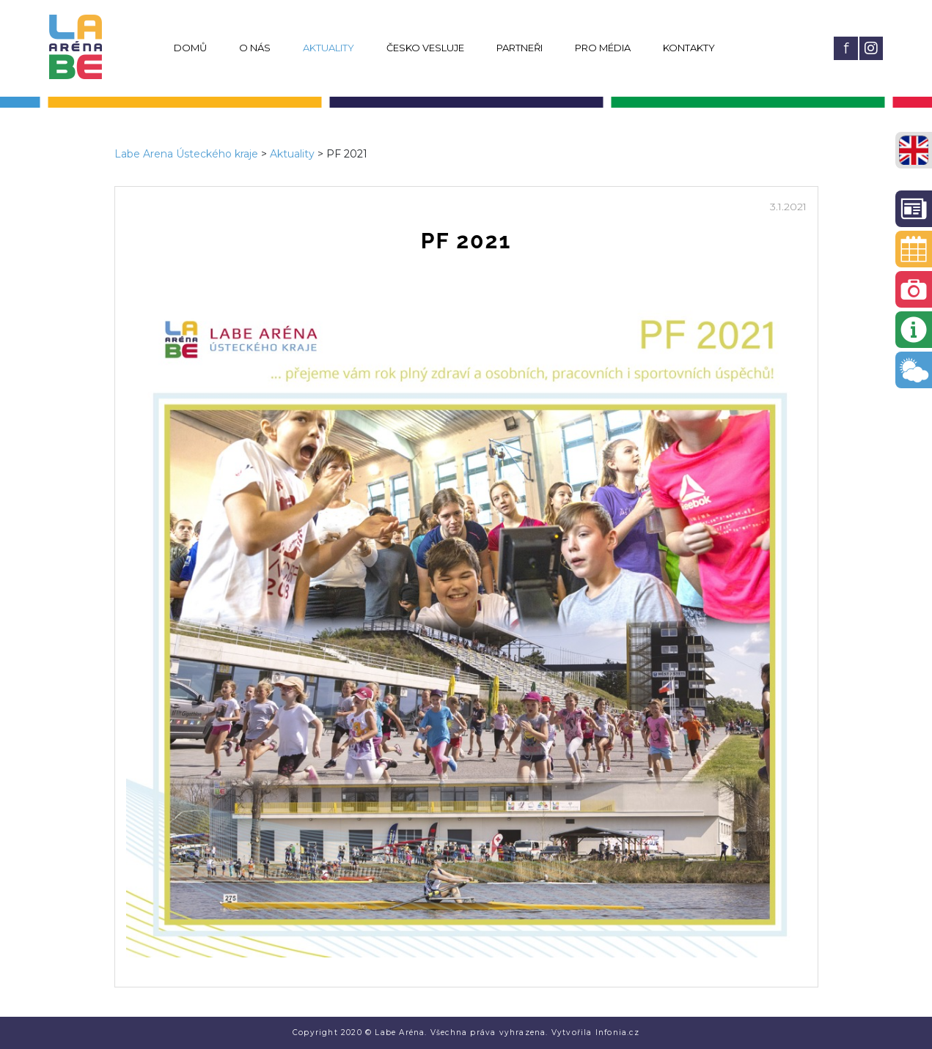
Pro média (603, 47)
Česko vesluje (425, 47)
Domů (190, 47)
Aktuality (328, 47)
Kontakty (689, 47)
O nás (255, 47)
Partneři (519, 47)
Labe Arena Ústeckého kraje (186, 153)
